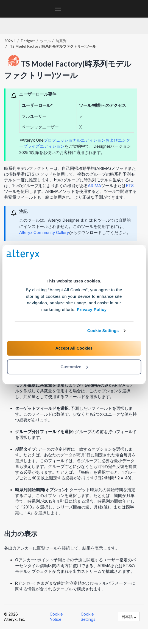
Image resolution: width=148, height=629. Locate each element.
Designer (28, 41)
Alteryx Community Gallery (44, 232)
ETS (130, 185)
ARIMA (94, 185)
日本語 (128, 616)
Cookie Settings (103, 330)
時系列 (61, 41)
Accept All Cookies (74, 348)
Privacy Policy (92, 309)
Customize (74, 366)
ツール (45, 41)
